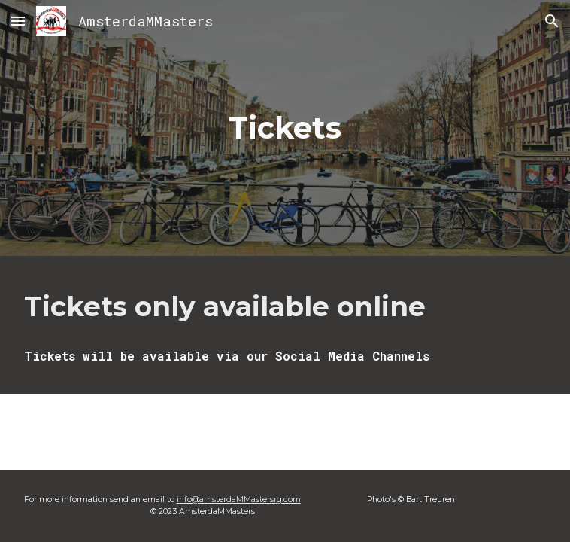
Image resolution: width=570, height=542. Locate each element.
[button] (18, 20)
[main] (285, 127)
